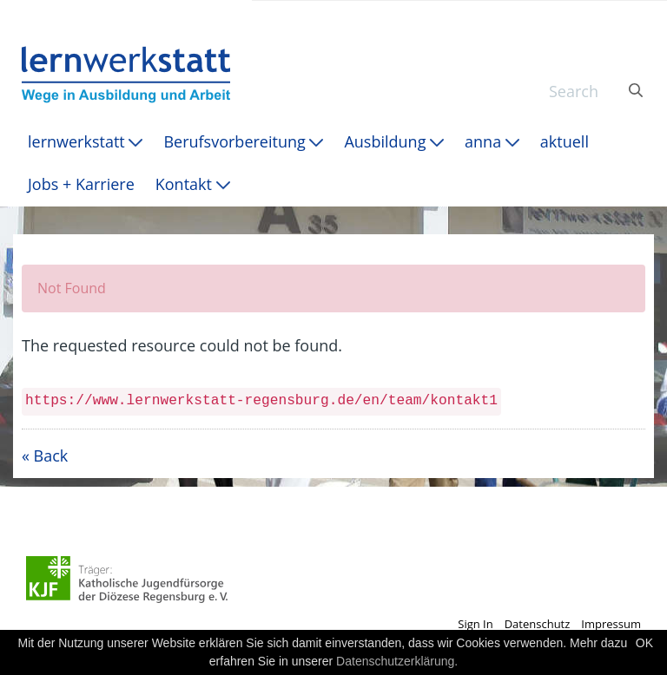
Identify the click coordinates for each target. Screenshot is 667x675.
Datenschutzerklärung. (397, 661)
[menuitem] (85, 141)
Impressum (611, 624)
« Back (45, 455)
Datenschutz (538, 624)
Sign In (475, 624)
